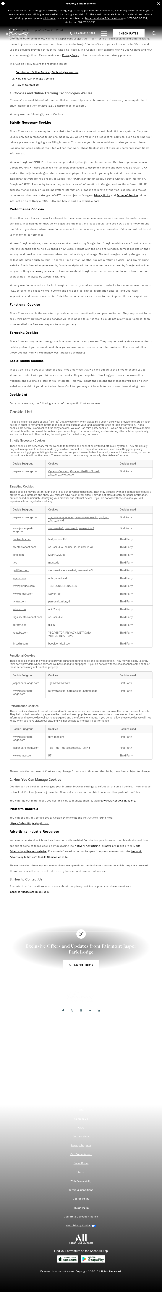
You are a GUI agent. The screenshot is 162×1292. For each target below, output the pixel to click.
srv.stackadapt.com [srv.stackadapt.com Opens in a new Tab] (24, 547)
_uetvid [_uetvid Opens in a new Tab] (86, 747)
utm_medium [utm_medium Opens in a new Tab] (56, 736)
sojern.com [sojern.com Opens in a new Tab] (19, 578)
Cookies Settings (81, 1225)
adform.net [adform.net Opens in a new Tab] (19, 625)
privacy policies (44, 271)
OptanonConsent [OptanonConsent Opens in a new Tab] (58, 471)
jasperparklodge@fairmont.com (29, 891)
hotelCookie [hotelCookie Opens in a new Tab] (74, 691)
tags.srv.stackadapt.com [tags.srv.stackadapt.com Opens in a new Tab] (27, 617)
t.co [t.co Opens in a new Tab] (15, 562)
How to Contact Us (27, 85)
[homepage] (20, 33)
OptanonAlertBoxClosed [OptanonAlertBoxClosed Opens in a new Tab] (84, 471)
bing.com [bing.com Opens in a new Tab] (18, 554)
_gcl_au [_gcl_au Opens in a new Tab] (104, 517)
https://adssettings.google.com (29, 823)
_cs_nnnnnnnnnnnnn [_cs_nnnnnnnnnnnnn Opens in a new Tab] (60, 517)
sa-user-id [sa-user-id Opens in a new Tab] (71, 528)
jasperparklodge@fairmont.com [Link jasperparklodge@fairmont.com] (104, 18)
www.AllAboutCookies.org (119, 800)
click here (49, 18)
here (96, 201)
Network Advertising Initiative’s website (99, 845)
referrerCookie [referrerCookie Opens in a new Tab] (57, 691)
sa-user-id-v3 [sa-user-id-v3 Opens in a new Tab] (86, 528)
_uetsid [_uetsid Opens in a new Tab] (59, 520)
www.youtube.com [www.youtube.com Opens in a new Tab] (24, 586)
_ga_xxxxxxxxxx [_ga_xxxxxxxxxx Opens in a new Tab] (70, 747)
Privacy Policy (70, 55)
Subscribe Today (81, 965)
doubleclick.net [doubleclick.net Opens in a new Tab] (22, 539)
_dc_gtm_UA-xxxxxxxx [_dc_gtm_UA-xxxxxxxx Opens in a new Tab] (61, 474)
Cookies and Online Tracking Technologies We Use (47, 72)
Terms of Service (127, 195)
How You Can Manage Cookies (35, 78)
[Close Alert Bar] (158, 4)
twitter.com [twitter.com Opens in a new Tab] (19, 601)
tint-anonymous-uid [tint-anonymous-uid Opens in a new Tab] (86, 517)
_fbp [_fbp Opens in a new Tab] (51, 520)
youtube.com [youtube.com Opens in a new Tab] (20, 632)
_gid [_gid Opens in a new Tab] (51, 747)
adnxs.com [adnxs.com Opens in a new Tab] (19, 609)
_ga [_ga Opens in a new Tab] (57, 747)
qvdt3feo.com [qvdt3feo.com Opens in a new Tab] (21, 570)
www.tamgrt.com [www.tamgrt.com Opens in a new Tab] (23, 593)
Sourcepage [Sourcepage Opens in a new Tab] (90, 691)
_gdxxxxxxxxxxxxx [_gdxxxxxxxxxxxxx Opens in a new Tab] (59, 683)
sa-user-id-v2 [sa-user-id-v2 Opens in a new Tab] (56, 528)
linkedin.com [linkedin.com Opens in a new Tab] (20, 643)
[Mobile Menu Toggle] (104, 33)
